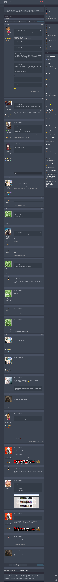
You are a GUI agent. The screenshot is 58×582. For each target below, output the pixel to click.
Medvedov (7, 455)
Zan (49, 28)
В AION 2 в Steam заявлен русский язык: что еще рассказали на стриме (52, 27)
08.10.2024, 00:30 (8, 258)
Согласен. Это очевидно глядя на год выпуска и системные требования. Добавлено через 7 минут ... (51, 57)
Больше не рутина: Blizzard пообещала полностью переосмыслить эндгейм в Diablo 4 (52, 35)
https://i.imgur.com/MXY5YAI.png (18, 463)
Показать (26, 331)
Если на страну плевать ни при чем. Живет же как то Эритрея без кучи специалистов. (51, 156)
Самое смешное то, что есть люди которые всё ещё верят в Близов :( (51, 97)
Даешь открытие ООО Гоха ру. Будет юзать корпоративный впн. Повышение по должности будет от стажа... (51, 71)
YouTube (40, 576)
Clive (49, 139)
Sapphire (50, 86)
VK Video (6, 9)
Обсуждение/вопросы (49, 101)
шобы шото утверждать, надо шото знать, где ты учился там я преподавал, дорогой (51, 91)
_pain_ (49, 38)
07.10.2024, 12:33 (8, 197)
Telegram (34, 576)
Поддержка (12, 575)
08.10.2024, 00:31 (8, 276)
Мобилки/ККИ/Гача (7, 576)
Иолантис (50, 11)
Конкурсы (26, 576)
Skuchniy (50, 118)
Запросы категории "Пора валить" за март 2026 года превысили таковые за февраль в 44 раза (52, 48)
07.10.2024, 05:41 (8, 177)
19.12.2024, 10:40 (8, 547)
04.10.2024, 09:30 (8, 98)
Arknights (29, 10)
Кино (21, 576)
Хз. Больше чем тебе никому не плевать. (50, 116)
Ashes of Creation (33, 10)
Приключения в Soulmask (52, 18)
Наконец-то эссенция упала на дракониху (50, 104)
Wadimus (50, 46)
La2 (5, 10)
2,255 (7, 238)
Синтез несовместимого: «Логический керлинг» (52, 13)
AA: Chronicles (25, 10)
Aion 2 (19, 10)
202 (19, 21)
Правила (9, 575)
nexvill (49, 16)
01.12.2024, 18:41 (8, 394)
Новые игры (20, 575)
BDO (11, 10)
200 (14, 21)
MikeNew (8, 187)
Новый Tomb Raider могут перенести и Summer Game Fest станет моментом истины (52, 45)
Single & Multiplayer (28, 575)
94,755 (6, 422)
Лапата (50, 93)
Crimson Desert (7, 11)
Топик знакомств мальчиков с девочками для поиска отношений (52, 32)
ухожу (8, 385)
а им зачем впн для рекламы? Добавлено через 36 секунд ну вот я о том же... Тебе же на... (51, 130)
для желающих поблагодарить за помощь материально (25, 173)
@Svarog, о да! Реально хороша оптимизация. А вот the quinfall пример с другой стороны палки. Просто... (51, 64)
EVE (16, 10)
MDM (15, 202)
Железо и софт (13, 576)
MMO (24, 575)
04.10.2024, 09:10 (8, 24)
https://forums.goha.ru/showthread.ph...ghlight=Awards (30, 521)
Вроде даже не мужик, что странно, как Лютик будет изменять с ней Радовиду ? (51, 149)
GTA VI (11, 11)
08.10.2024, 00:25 (8, 247)
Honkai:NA (13, 11)
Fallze (49, 73)
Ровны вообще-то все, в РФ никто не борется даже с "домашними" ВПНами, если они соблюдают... (51, 84)
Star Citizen (20, 11)
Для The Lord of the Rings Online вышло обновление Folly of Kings (51, 134)
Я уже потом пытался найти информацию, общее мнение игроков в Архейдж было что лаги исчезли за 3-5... (51, 176)
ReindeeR (8, 34)
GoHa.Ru (6, 575)
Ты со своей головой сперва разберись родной (50, 110)
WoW (7, 10)
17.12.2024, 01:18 (8, 466)
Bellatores (37, 10)
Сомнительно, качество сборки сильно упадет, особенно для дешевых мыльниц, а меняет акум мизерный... (51, 170)
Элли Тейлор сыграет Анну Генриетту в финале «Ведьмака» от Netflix (52, 40)
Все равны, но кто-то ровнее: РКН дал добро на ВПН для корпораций (52, 30)
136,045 (6, 153)
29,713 (6, 109)
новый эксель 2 (26, 463)
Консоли (36, 575)
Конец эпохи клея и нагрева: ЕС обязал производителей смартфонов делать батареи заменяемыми (51, 167)
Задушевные (17, 576)
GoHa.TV (30, 576)
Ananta (21, 10)
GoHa (8, 202)
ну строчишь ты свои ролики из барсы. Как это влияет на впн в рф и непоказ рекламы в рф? (51, 163)
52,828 (6, 132)
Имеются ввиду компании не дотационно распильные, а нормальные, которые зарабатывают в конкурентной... (51, 183)
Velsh (49, 33)
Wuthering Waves (25, 11)
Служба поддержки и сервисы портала (14, 13)
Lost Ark (14, 10)
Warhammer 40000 (16, 457)
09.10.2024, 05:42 (8, 334)
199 (12, 21)
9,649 (7, 457)
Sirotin (8, 488)
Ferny (8, 236)
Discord (37, 576)
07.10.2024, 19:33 (8, 208)
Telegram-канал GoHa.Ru (38, 116)
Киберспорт (33, 575)
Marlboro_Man (50, 79)
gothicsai (50, 59)
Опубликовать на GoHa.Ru (31, 11)
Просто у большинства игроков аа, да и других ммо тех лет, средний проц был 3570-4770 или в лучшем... (51, 137)
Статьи (23, 576)
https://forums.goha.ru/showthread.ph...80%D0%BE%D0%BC (22, 38)
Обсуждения (16, 575)
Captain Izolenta (51, 66)
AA (9, 10)
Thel (49, 99)
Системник (49, 10)
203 (21, 21)
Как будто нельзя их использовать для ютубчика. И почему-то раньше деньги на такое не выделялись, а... (51, 123)
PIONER (17, 11)
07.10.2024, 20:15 (8, 226)
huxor (49, 112)
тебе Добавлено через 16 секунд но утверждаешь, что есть (51, 77)
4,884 (7, 270)
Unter (8, 106)
